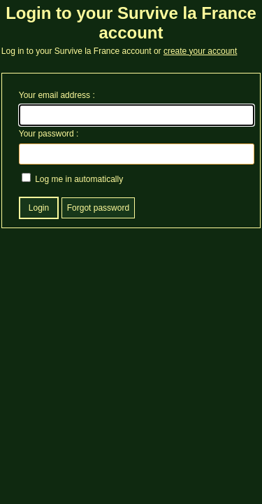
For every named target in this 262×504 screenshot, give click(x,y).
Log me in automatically (72, 178)
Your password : (49, 134)
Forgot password (98, 208)
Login (39, 208)
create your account (200, 51)
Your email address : (57, 95)
